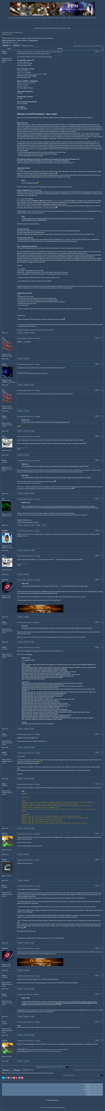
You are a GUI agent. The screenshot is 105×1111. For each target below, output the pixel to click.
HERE (68, 28)
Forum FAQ (30, 17)
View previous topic (90, 45)
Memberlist (51, 17)
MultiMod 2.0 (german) (23, 86)
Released (23, 38)
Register (64, 17)
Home (10, 17)
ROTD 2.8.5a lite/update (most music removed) (29, 74)
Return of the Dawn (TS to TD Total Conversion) (41, 38)
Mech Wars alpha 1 (22, 63)
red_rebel (15, 42)
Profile (69, 17)
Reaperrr (11, 42)
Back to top (5, 332)
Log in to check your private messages (82, 17)
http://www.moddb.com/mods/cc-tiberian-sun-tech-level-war (46, 1051)
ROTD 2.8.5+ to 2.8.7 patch (24, 76)
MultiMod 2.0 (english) (23, 84)
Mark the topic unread (79, 45)
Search (45, 17)
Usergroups (57, 17)
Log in (94, 17)
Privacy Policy (38, 17)
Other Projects (16, 38)
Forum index (7, 38)
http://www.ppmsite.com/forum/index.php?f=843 (55, 1049)
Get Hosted (16, 17)
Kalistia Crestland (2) (24, 520)
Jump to (65, 1075)
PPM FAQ (23, 17)
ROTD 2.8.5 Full (21, 72)
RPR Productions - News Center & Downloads (20, 40)
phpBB (52, 1100)
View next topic (99, 45)
